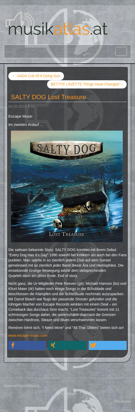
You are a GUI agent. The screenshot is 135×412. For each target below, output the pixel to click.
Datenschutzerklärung (21, 386)
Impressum (67, 393)
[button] (27, 345)
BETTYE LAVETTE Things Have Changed (87, 84)
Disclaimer (122, 401)
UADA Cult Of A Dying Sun (36, 76)
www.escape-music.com (27, 335)
